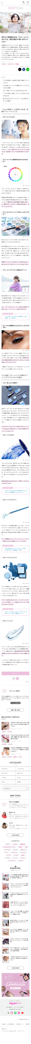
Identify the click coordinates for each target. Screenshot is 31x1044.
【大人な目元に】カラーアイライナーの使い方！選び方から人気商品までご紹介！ (15, 549)
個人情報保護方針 (11, 1024)
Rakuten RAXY (8, 3)
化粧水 (22, 855)
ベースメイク (20, 769)
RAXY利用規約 (9, 1007)
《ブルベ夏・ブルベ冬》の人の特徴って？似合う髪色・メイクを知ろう (16, 317)
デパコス (8, 858)
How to (4, 64)
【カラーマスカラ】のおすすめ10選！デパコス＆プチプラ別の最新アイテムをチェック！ (16, 491)
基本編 (20, 847)
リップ (6, 852)
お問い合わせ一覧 (12, 1031)
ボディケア (20, 773)
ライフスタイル (12, 860)
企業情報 (4, 1024)
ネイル (19, 777)
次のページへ (15, 673)
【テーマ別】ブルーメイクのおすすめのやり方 (15, 90)
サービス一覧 (4, 1031)
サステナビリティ (21, 1031)
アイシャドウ (7, 849)
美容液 (15, 757)
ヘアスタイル (14, 852)
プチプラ (8, 855)
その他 (19, 782)
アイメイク (9, 62)
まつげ (20, 757)
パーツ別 (16, 855)
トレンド (15, 849)
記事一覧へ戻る (15, 710)
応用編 (17, 64)
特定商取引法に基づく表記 (14, 1009)
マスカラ (10, 744)
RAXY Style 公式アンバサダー (9, 847)
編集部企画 (22, 844)
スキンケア (4, 769)
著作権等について (20, 1024)
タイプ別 (10, 731)
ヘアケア (4, 777)
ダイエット (23, 858)
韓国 (26, 847)
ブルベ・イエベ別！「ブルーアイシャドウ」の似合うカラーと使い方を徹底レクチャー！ (16, 612)
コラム (3, 782)
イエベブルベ (11, 64)
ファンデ (15, 858)
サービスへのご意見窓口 (19, 1007)
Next (27, 681)
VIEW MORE (15, 835)
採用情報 (27, 1024)
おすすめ (4, 744)
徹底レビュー (23, 849)
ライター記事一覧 (16, 703)
